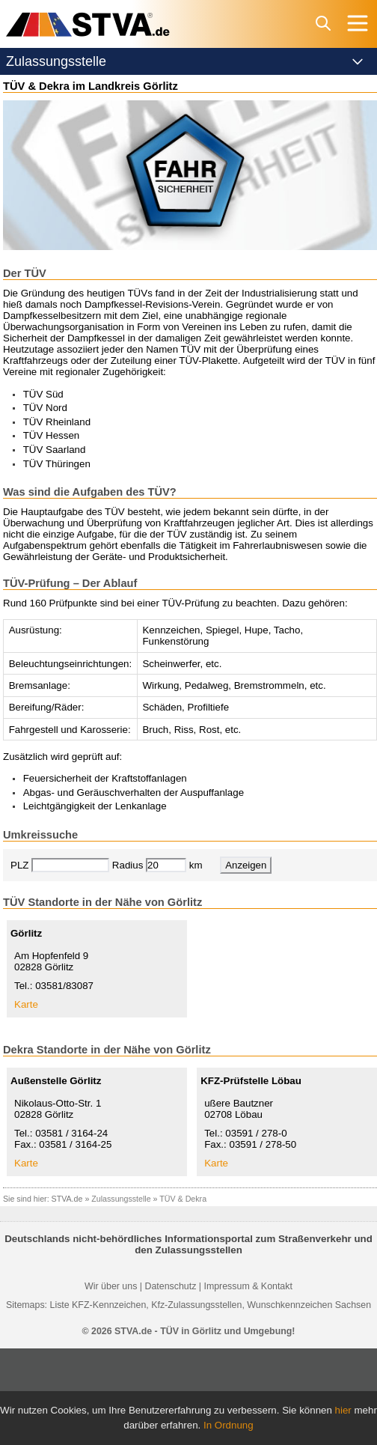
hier (343, 1410)
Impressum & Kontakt (247, 1286)
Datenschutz (170, 1286)
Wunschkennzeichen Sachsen (309, 1305)
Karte (26, 1004)
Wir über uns (111, 1286)
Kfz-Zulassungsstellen (196, 1305)
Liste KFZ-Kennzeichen (97, 1305)
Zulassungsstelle (120, 1198)
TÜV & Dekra (182, 1198)
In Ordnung (228, 1425)
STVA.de (67, 1198)
